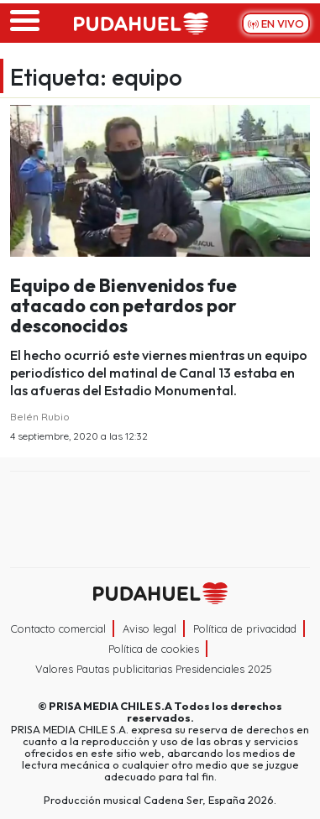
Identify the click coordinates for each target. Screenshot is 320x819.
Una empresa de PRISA (160, 508)
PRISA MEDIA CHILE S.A (110, 705)
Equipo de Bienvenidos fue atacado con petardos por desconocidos (123, 305)
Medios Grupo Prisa (161, 549)
